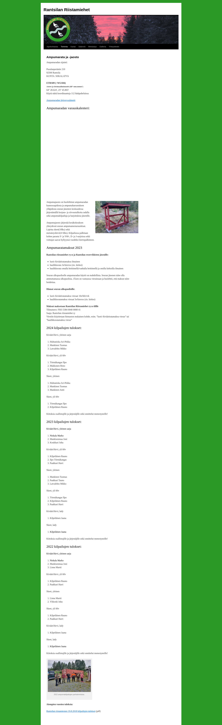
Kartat (73, 47)
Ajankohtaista (52, 47)
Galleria (103, 47)
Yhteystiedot (114, 47)
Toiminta (64, 47)
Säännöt (81, 47)
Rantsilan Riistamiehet (67, 9)
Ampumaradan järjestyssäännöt (60, 100)
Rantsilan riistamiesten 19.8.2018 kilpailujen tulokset (70, 711)
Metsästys (92, 47)
